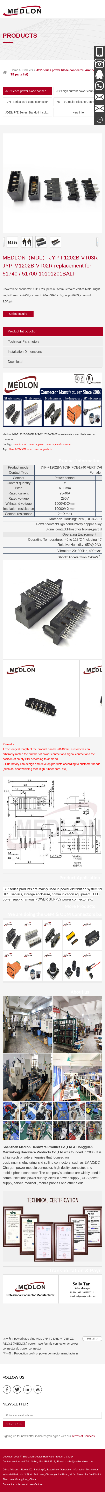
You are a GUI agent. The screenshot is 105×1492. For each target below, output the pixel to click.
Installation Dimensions (25, 351)
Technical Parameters (24, 341)
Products (27, 70)
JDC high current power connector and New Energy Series (79, 91)
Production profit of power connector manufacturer (46, 1353)
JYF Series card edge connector (27, 101)
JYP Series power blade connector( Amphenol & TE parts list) (28, 91)
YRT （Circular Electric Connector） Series (79, 101)
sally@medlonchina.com (79, 1461)
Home (14, 70)
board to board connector (25, 444)
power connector (46, 444)
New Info (78, 112)
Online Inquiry (18, 313)
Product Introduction (22, 331)
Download (15, 361)
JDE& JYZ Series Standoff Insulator (28, 112)
